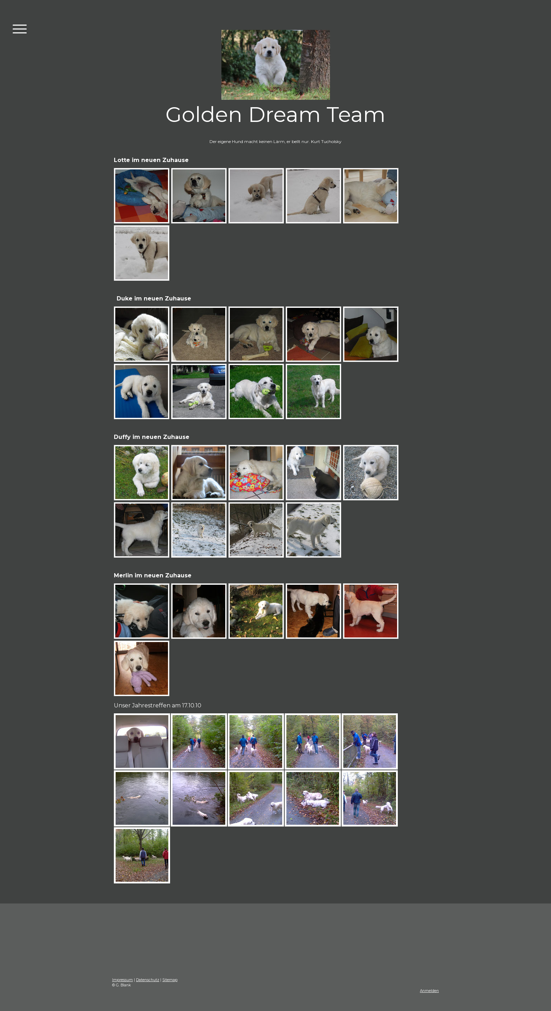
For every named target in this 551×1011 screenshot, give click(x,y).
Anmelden (429, 991)
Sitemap (169, 980)
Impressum (122, 980)
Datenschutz (147, 980)
